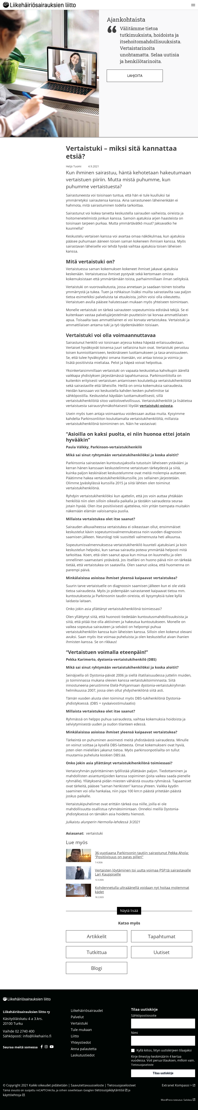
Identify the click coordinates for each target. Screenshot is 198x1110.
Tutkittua (97, 952)
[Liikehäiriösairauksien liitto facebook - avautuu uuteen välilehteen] (42, 1046)
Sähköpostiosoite (143, 1015)
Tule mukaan (81, 1029)
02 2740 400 (24, 1031)
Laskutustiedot (83, 1055)
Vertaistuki (79, 1023)
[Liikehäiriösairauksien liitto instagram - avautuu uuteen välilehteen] (46, 1046)
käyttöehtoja (12, 1095)
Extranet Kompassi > (177, 1085)
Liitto (75, 1036)
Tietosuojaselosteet (121, 1085)
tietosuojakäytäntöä (109, 1090)
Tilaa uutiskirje (163, 1073)
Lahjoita (134, 75)
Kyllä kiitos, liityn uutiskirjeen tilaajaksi (164, 1050)
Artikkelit (97, 936)
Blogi (96, 968)
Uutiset (162, 952)
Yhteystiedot (81, 1042)
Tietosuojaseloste (142, 1065)
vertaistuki (94, 833)
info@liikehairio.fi (37, 1036)
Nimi (134, 1033)
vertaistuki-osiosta (156, 405)
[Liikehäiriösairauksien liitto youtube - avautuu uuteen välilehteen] (52, 1046)
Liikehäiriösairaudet (87, 1010)
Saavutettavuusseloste (87, 1085)
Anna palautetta (83, 1048)
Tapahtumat (161, 936)
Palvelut (77, 1017)
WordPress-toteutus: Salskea (176, 1099)
